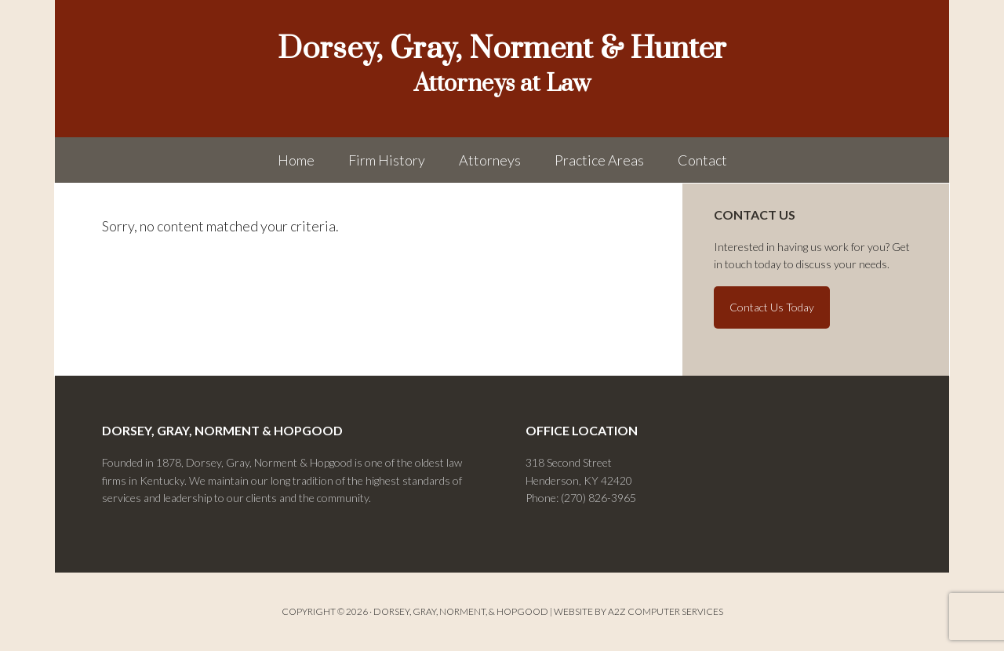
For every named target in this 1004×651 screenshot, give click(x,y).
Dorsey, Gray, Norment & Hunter (502, 49)
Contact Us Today (771, 307)
